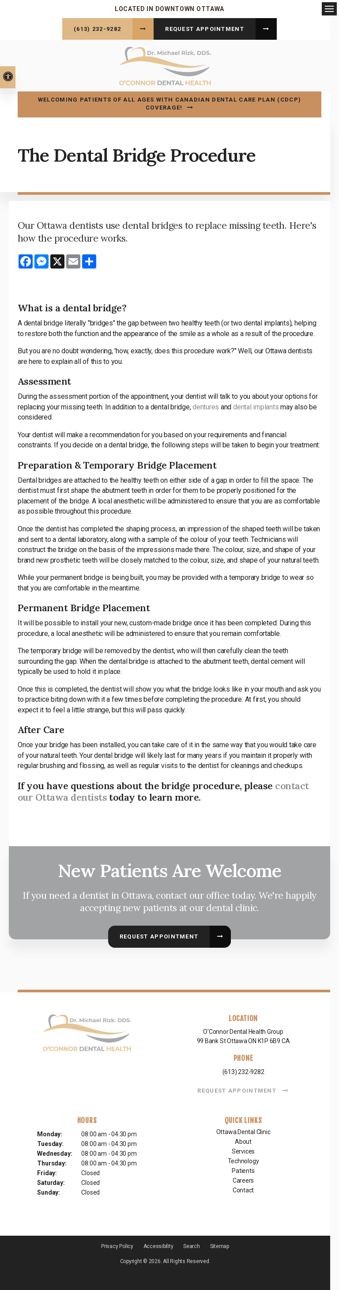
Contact (243, 1188)
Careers (243, 1179)
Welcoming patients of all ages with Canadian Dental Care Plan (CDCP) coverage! (169, 102)
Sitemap (219, 1244)
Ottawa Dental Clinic (243, 1130)
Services (243, 1150)
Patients (243, 1169)
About (243, 1140)
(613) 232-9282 (97, 29)
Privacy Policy (117, 1244)
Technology (243, 1159)
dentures (205, 405)
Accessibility (158, 1244)
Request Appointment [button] (204, 29)
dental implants (256, 405)
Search (191, 1244)
